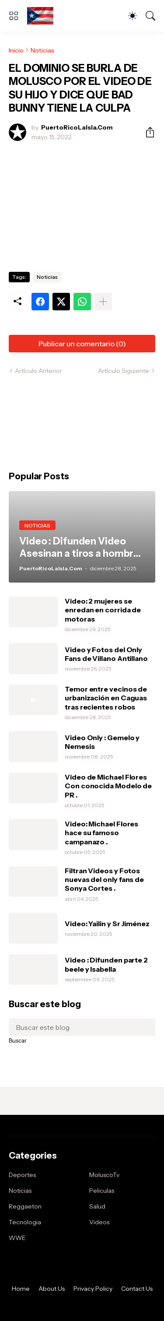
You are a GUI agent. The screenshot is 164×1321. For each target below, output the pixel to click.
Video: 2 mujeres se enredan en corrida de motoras (103, 610)
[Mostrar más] (103, 301)
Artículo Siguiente (123, 371)
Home (21, 1289)
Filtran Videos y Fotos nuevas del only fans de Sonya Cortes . (104, 879)
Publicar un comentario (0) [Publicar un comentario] (82, 343)
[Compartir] (146, 132)
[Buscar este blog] (82, 1027)
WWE (17, 1238)
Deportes (22, 1175)
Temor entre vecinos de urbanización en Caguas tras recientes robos (106, 698)
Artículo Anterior (38, 371)
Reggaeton (25, 1206)
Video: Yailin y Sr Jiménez (107, 923)
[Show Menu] (13, 16)
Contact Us (137, 1289)
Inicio (16, 50)
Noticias (42, 50)
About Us (51, 1289)
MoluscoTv (104, 1175)
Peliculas (101, 1191)
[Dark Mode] (132, 16)
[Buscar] (150, 16)
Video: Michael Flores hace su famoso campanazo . (101, 832)
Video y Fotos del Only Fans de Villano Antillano (106, 654)
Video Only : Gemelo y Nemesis (102, 742)
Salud (97, 1206)
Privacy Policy (92, 1289)
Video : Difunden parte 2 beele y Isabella (106, 964)
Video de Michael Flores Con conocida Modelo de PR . (108, 786)
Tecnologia (25, 1222)
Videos (99, 1222)
